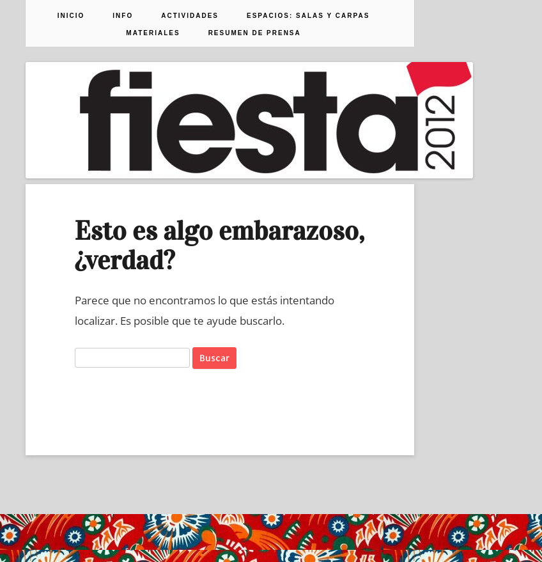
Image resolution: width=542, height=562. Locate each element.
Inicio (71, 16)
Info (122, 16)
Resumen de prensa (254, 33)
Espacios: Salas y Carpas (308, 16)
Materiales (153, 33)
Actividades (190, 16)
